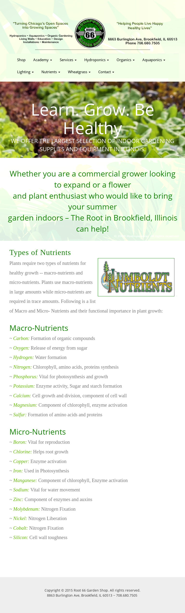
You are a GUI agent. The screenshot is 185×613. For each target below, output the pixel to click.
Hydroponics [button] (96, 59)
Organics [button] (126, 59)
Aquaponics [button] (153, 59)
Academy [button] (42, 59)
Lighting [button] (25, 71)
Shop (23, 59)
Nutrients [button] (50, 71)
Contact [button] (106, 71)
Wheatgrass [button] (79, 71)
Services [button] (68, 59)
